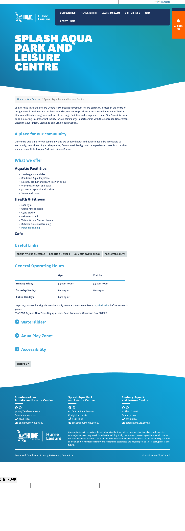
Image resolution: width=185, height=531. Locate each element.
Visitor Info (132, 13)
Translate (162, 1)
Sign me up (23, 364)
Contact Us (67, 455)
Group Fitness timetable (31, 254)
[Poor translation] (12, 480)
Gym (147, 13)
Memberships (88, 13)
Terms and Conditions (26, 455)
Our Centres (67, 13)
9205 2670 (24, 419)
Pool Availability (115, 254)
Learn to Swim (111, 13)
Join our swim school (87, 254)
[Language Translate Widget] (129, 2)
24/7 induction (101, 305)
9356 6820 (131, 419)
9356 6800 (77, 419)
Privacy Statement (50, 455)
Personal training (30, 227)
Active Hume (67, 21)
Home (20, 99)
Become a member (59, 254)
